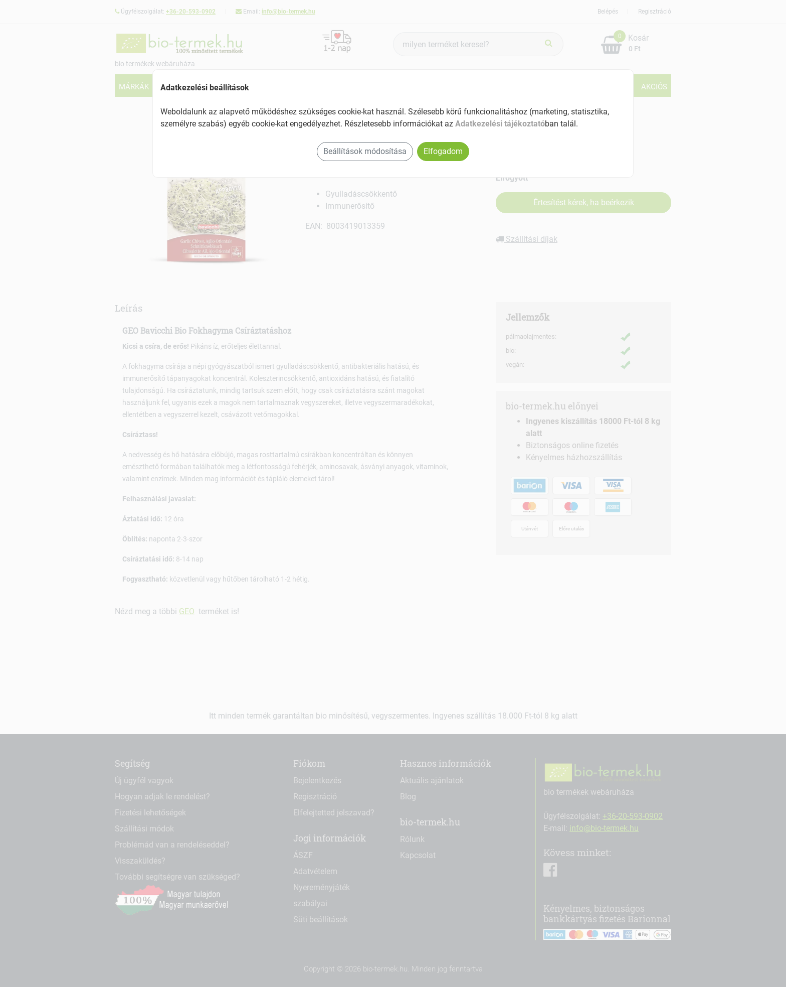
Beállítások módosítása (365, 151)
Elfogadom (443, 151)
